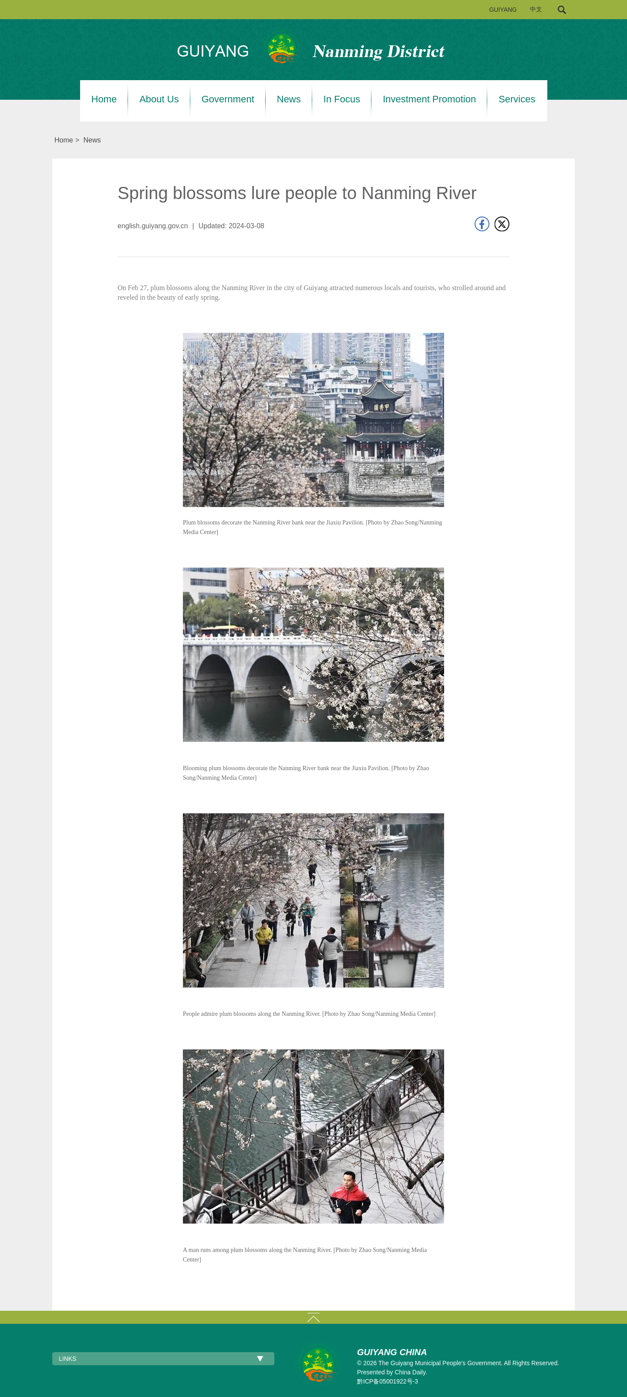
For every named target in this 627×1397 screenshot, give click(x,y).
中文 (536, 9)
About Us (159, 99)
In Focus (342, 99)
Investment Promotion (429, 99)
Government (228, 99)
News (289, 99)
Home (104, 99)
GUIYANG (503, 9)
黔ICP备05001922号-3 (387, 1381)
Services (517, 99)
